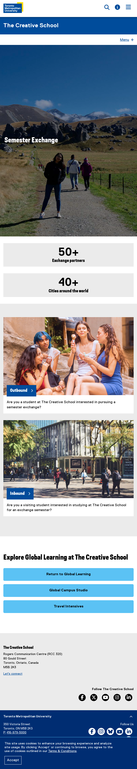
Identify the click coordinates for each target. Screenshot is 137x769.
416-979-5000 (16, 732)
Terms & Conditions (62, 751)
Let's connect (12, 673)
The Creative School (30, 26)
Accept (13, 760)
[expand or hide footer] (131, 716)
